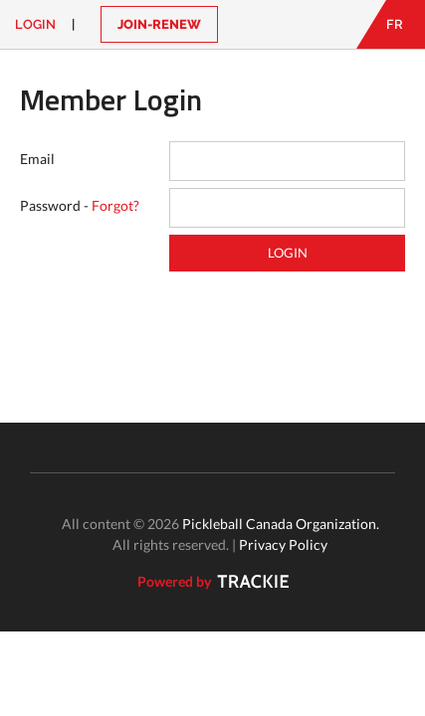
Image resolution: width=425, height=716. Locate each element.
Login (35, 24)
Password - (79, 205)
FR (394, 24)
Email (37, 158)
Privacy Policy (283, 544)
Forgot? (115, 205)
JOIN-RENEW (159, 24)
